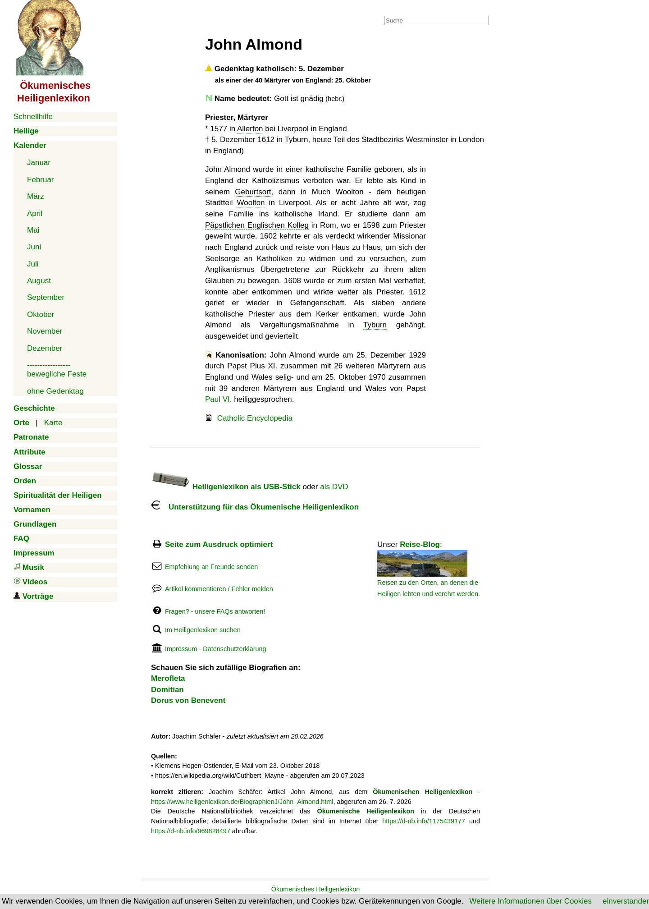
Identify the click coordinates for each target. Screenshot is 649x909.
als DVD (334, 486)
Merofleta (168, 678)
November (44, 331)
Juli (33, 264)
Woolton (251, 202)
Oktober (40, 314)
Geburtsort (253, 192)
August (39, 280)
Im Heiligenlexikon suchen (203, 630)
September (45, 297)
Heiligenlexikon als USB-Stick (226, 486)
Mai (33, 230)
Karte (53, 422)
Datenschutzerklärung (234, 648)
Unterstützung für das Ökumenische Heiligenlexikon (255, 507)
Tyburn (296, 139)
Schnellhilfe (33, 116)
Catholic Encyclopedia (255, 418)
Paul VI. (218, 399)
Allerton (250, 128)
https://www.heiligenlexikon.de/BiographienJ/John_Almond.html (242, 801)
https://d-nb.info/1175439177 (423, 821)
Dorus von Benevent (188, 700)
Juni (34, 247)
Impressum (181, 648)
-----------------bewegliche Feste (57, 369)
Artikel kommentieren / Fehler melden (219, 588)
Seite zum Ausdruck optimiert (219, 544)
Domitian (167, 689)
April (34, 213)
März (35, 196)
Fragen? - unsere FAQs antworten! (215, 611)
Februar (40, 179)
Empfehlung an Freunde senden (211, 566)
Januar (38, 162)
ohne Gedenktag (55, 391)
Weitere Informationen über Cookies (530, 901)
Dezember (44, 348)
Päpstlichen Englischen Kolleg (257, 225)
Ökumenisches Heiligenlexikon (315, 889)
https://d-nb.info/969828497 (190, 831)
